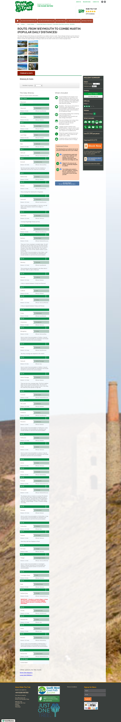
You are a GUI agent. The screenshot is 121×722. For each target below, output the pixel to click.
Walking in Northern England (46, 20)
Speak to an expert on (45, 5)
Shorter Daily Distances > (26, 672)
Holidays (23, 24)
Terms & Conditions (72, 687)
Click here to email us (20, 695)
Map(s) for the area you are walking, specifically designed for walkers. (69, 164)
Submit (87, 699)
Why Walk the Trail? (87, 20)
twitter (105, 2)
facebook (102, 2)
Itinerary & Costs (26, 73)
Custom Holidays (30, 24)
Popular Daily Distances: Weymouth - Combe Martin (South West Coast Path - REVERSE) (56, 24)
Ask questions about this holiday (92, 163)
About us (78, 1)
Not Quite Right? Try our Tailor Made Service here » (67, 183)
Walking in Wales (60, 20)
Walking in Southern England (29, 20)
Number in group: (28, 85)
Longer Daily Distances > (26, 675)
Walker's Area (87, 1)
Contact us (96, 1)
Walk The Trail (24, 6)
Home (18, 24)
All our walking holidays (73, 20)
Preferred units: (88, 86)
